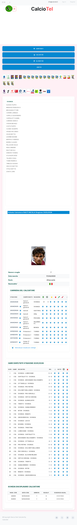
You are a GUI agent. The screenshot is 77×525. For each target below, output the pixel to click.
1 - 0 (50, 414)
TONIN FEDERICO (11, 161)
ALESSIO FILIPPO (11, 105)
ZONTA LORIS (10, 171)
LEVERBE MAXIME (11, 137)
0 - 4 (50, 444)
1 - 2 (50, 390)
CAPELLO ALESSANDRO (13, 115)
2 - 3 (50, 461)
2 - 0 (50, 393)
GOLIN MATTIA (11, 134)
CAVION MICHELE (11, 123)
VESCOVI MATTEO (12, 166)
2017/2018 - (15, 338)
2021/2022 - (15, 318)
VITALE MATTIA (11, 169)
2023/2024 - (16, 311)
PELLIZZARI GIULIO (12, 145)
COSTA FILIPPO (11, 126)
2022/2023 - (16, 314)
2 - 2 (50, 424)
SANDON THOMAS (12, 153)
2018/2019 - (15, 335)
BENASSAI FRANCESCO (13, 107)
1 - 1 (50, 404)
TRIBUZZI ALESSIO (12, 163)
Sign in (64, 2)
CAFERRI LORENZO (12, 113)
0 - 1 (50, 383)
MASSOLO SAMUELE (12, 139)
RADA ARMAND (11, 147)
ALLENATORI (38, 61)
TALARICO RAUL (11, 158)
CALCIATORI (38, 54)
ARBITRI (39, 67)
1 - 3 (50, 465)
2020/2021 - (16, 323)
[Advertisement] (38, 28)
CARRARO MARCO (12, 121)
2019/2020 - (16, 327)
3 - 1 (50, 400)
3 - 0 (50, 386)
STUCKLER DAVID (11, 155)
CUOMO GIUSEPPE (12, 129)
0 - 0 (50, 376)
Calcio (42, 8)
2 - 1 (50, 380)
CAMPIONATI (38, 48)
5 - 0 (50, 373)
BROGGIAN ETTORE (12, 110)
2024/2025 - (16, 307)
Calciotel (5, 519)
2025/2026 (14, 302)
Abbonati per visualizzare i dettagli (23, 348)
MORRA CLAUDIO (11, 142)
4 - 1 (50, 441)
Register (72, 2)
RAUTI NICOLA (10, 150)
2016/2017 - (15, 342)
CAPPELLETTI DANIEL (13, 118)
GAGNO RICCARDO (12, 131)
